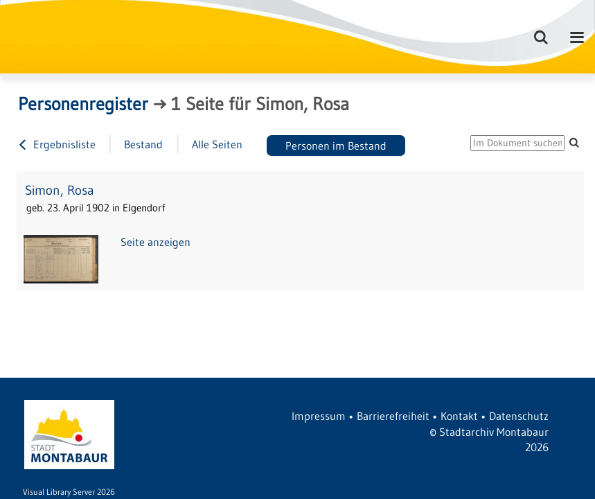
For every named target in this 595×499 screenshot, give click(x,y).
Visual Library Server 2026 (69, 492)
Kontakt (459, 416)
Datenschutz (519, 416)
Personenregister (83, 104)
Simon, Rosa (59, 190)
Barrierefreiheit (393, 416)
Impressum (319, 416)
